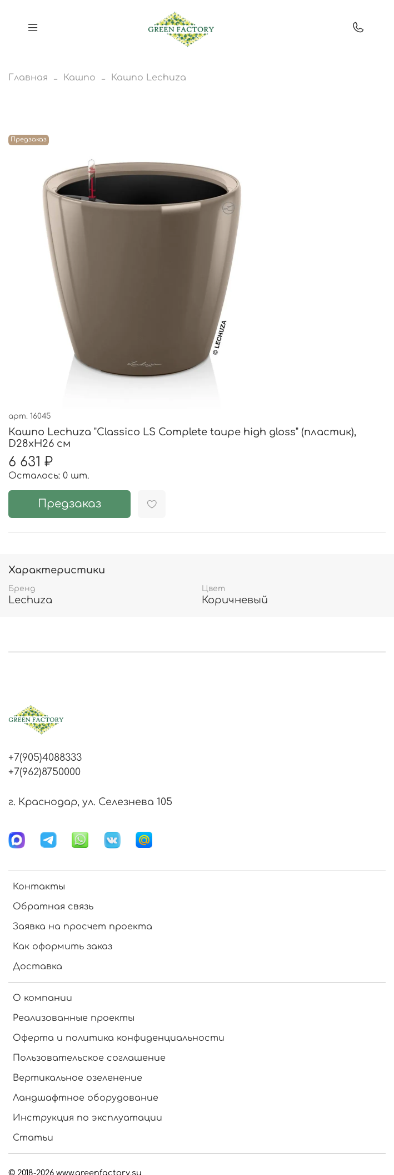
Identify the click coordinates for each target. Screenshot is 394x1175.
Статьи (33, 1138)
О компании (42, 998)
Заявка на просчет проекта (82, 927)
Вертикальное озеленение (77, 1078)
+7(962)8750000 (44, 771)
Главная (28, 78)
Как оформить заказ (62, 947)
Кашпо (79, 78)
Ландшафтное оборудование (85, 1098)
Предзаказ (69, 503)
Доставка (37, 966)
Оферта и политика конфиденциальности (119, 1038)
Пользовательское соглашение (89, 1058)
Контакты (39, 887)
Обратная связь (53, 907)
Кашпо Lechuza (148, 78)
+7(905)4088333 (45, 757)
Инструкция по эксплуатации (87, 1118)
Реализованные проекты (73, 1018)
